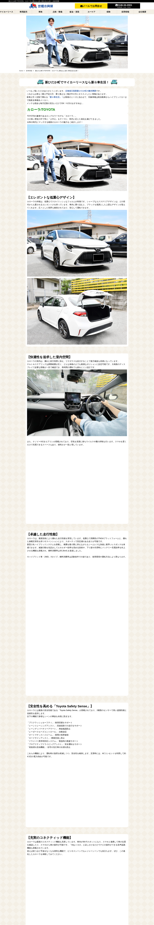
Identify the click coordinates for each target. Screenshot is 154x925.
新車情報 (29, 71)
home (21, 71)
